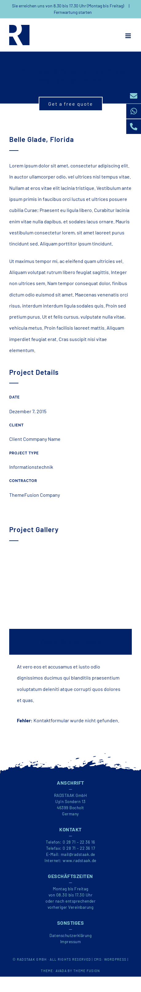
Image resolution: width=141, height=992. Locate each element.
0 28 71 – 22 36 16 (79, 842)
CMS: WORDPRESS (110, 959)
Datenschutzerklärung (70, 935)
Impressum (70, 941)
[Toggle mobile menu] (128, 36)
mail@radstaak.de (78, 854)
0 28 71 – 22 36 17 (79, 848)
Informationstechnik (31, 467)
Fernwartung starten (73, 12)
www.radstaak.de (79, 860)
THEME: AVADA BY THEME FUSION (70, 971)
